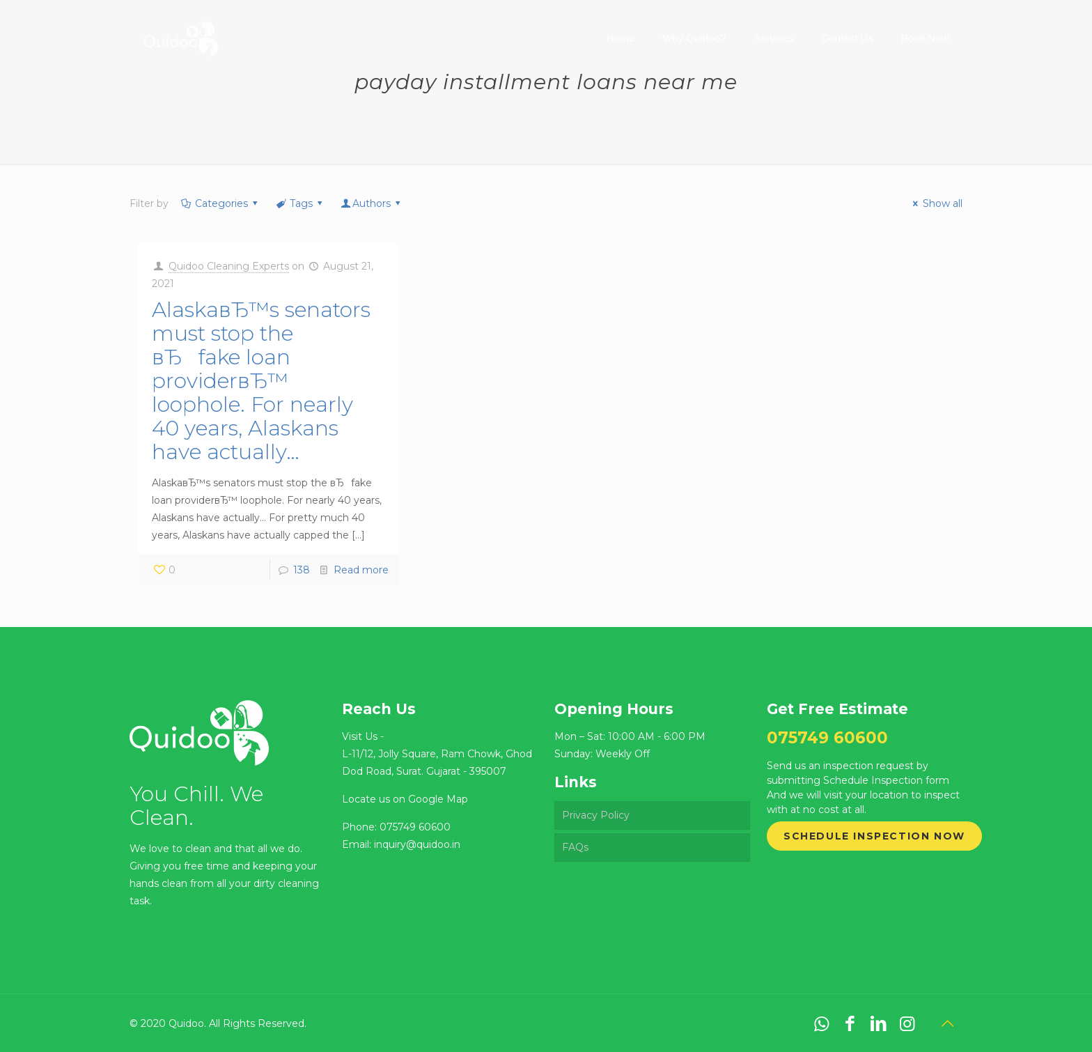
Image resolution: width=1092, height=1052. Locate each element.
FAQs (575, 847)
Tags (300, 203)
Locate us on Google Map (405, 799)
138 (301, 570)
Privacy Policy (596, 815)
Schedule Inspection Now (874, 836)
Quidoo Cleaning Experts (229, 266)
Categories (220, 203)
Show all (935, 203)
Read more (361, 570)
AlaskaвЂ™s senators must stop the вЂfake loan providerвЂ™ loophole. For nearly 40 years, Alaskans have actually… (261, 381)
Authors (372, 203)
